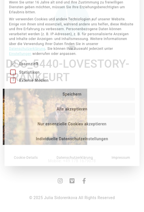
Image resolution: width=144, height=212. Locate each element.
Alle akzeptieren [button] (72, 75)
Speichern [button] (72, 60)
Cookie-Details (26, 124)
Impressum (121, 124)
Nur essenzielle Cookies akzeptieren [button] (71, 90)
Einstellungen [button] (20, 19)
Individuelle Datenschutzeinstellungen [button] (72, 104)
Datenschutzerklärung (27, 15)
